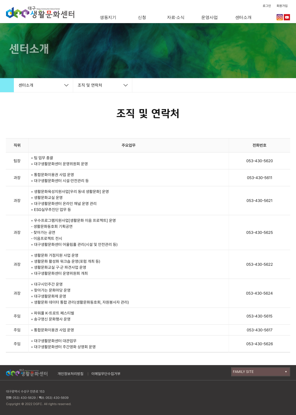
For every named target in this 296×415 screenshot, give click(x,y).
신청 (142, 17)
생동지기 (108, 17)
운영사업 (209, 17)
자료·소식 (176, 17)
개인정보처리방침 (70, 374)
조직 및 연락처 (90, 85)
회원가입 (282, 6)
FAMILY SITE (243, 371)
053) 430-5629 (24, 398)
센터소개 (243, 17)
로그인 (267, 6)
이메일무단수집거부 (105, 374)
